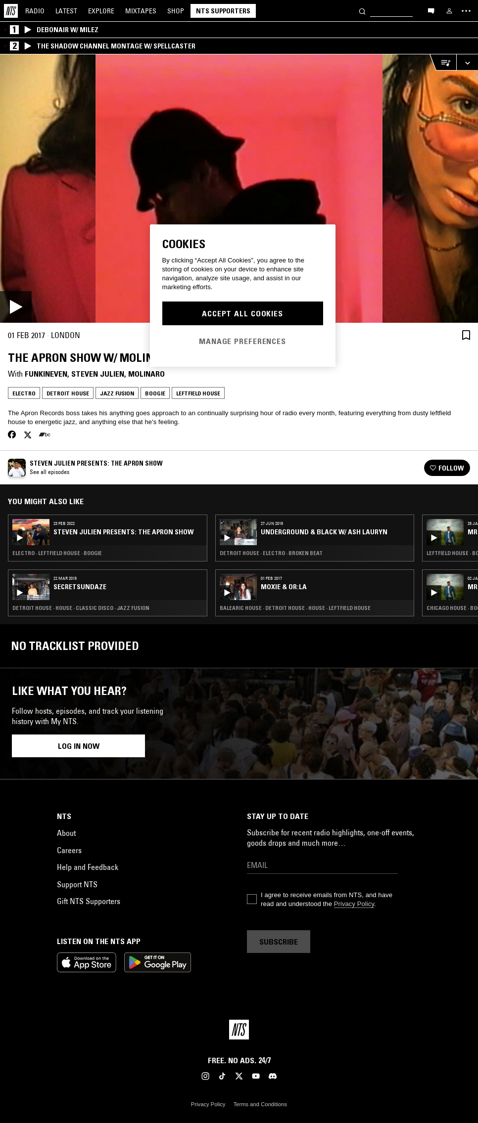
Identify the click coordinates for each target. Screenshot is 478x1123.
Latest (66, 10)
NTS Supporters (223, 10)
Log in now (78, 746)
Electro (24, 393)
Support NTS (77, 884)
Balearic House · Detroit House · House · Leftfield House (295, 608)
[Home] (11, 11)
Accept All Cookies (242, 313)
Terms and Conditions (260, 1104)
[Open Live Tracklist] (443, 62)
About (66, 833)
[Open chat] (431, 10)
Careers (69, 850)
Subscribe (278, 942)
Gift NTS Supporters (88, 901)
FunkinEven (46, 374)
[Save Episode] (466, 335)
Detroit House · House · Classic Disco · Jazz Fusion (80, 608)
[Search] (362, 10)
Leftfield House (198, 393)
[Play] (239, 188)
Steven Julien (97, 374)
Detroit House (68, 393)
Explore (101, 10)
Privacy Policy (354, 903)
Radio (35, 10)
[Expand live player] (467, 62)
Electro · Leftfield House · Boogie (57, 553)
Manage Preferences (242, 341)
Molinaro (146, 374)
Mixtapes (140, 10)
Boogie (155, 393)
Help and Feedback (87, 867)
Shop (175, 10)
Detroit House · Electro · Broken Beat (271, 553)
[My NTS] (449, 10)
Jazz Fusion (117, 393)
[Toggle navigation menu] (466, 11)
